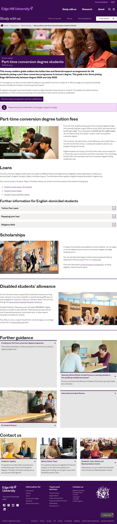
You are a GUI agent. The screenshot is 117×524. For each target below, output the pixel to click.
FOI (55, 521)
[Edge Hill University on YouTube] (13, 506)
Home (6, 25)
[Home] (17, 9)
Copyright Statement (107, 521)
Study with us (69, 9)
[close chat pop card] (112, 514)
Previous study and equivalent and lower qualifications (21, 99)
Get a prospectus (84, 18)
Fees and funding (26, 25)
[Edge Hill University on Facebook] (4, 506)
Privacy (42, 521)
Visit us (69, 18)
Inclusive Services (17, 322)
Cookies (48, 521)
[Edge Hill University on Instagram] (9, 506)
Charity (60, 521)
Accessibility (68, 521)
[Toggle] (114, 208)
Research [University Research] (87, 9)
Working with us (54, 506)
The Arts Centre (54, 493)
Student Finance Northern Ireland (16, 195)
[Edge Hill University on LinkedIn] (4, 510)
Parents (28, 493)
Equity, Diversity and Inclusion (58, 501)
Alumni (28, 496)
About (101, 9)
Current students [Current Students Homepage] (101, 2)
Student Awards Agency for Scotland (18, 187)
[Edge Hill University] (9, 492)
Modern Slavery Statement (90, 521)
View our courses (54, 18)
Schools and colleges (32, 498)
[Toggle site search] (109, 9)
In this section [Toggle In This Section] (106, 18)
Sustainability (53, 503)
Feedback (77, 521)
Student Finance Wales (13, 191)
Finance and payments (56, 498)
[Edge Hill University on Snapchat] (18, 506)
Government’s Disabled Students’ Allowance (25, 302)
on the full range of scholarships (92, 265)
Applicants (29, 501)
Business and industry (32, 503)
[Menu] (113, 9)
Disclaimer (34, 521)
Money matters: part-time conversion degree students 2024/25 (55, 25)
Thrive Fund (96, 260)
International (30, 491)
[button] (107, 515)
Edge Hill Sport (54, 496)
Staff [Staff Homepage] (113, 2)
